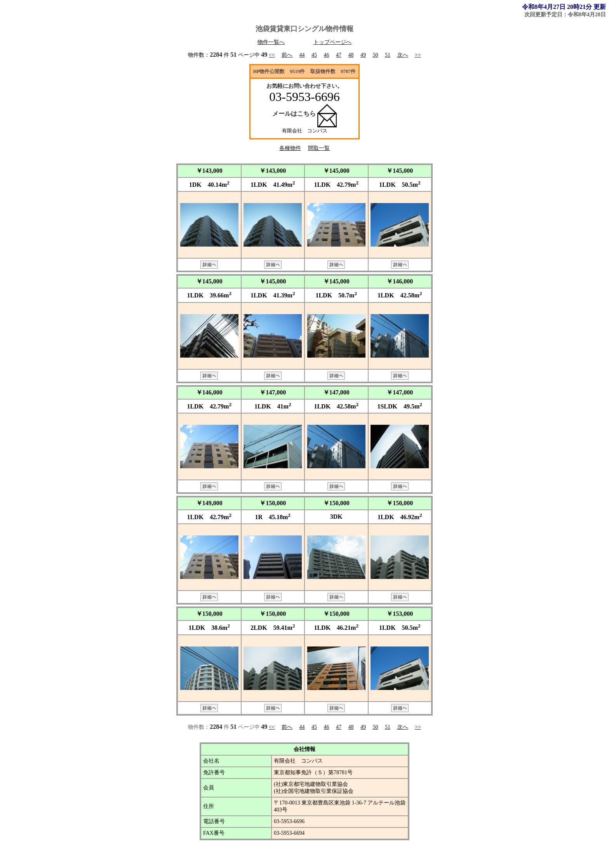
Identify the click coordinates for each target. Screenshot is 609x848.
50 (375, 55)
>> (418, 55)
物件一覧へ (271, 42)
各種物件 (290, 148)
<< (272, 55)
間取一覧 (319, 148)
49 (363, 55)
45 (314, 55)
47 (338, 55)
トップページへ (332, 42)
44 (302, 55)
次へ (402, 55)
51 (387, 55)
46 (326, 55)
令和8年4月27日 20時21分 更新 (564, 6)
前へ (287, 55)
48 (351, 55)
